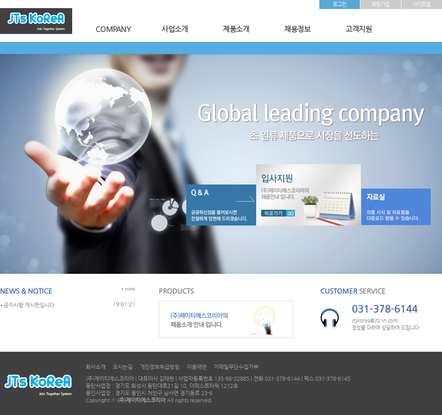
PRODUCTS (176, 291)
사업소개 (174, 29)
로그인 (339, 4)
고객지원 (358, 29)
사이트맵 (422, 4)
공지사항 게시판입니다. (30, 305)
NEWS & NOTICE (26, 291)
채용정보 (297, 29)
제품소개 (236, 29)
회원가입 (381, 4)
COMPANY (113, 29)
